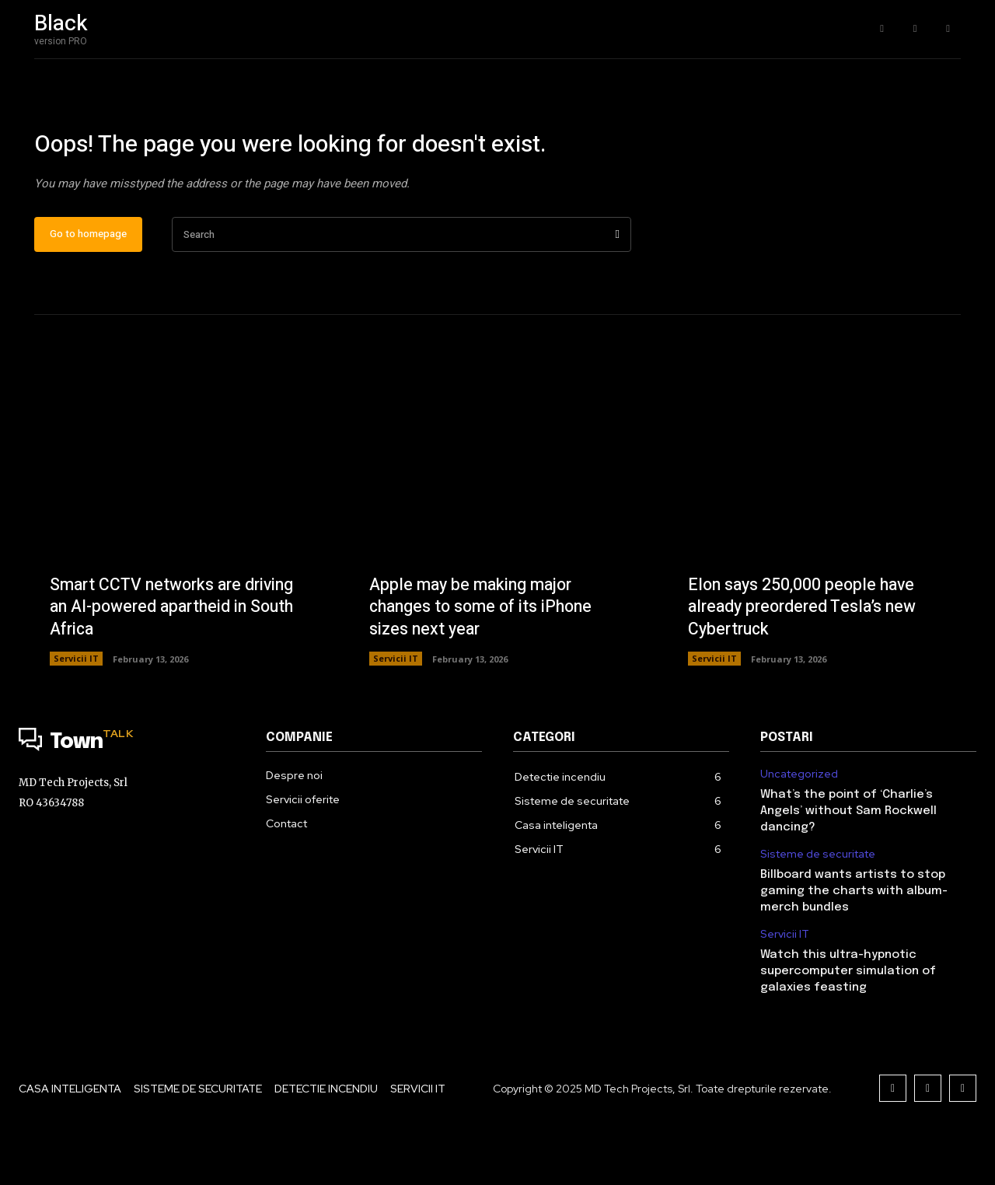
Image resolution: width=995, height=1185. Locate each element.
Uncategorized (799, 824)
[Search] (617, 284)
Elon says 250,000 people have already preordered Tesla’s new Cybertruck (806, 656)
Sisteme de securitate (817, 904)
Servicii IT (76, 709)
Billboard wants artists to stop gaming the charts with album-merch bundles (854, 941)
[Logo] (127, 793)
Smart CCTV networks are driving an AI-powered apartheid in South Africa (176, 656)
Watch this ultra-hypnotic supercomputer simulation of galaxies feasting (848, 1021)
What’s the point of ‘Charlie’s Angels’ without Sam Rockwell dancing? (848, 861)
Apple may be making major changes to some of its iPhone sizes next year (485, 656)
